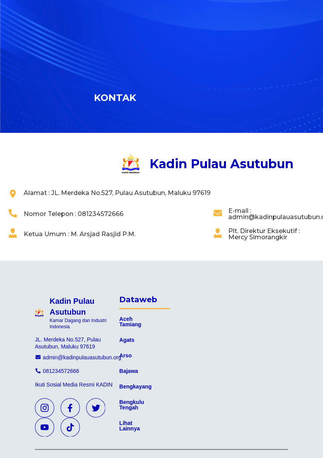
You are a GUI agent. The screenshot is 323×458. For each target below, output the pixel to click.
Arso (125, 355)
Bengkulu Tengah (131, 405)
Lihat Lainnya (129, 426)
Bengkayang (135, 386)
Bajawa (128, 371)
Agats (126, 340)
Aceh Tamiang (130, 321)
